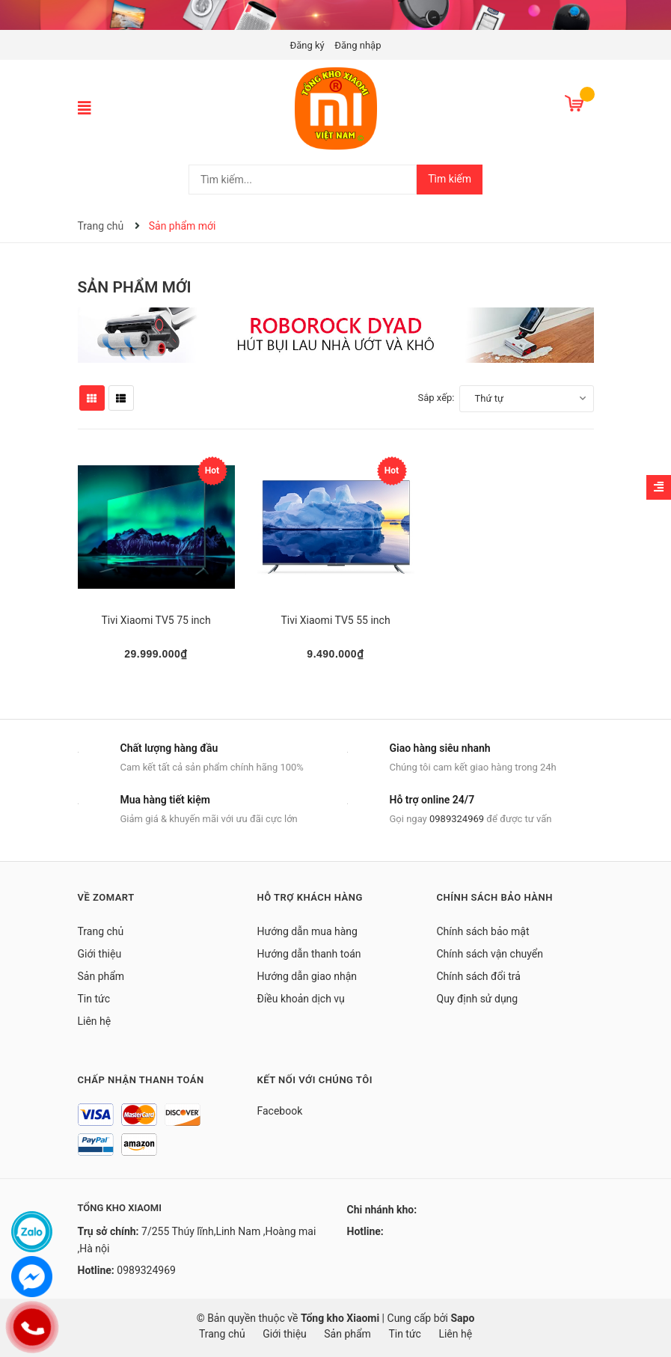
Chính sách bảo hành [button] (495, 897)
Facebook (280, 1111)
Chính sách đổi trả (479, 976)
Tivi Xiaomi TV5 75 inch (155, 620)
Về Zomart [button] (106, 897)
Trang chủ (101, 931)
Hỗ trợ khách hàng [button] (310, 897)
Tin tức (94, 999)
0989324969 (456, 818)
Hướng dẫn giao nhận (307, 976)
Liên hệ (94, 1021)
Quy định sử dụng (477, 999)
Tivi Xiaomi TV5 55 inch (335, 620)
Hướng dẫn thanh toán (309, 954)
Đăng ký (307, 45)
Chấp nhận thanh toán (141, 1079)
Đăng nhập (357, 45)
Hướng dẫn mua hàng (307, 931)
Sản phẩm (101, 976)
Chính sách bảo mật (483, 931)
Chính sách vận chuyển (490, 954)
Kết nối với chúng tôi (315, 1079)
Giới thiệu (100, 954)
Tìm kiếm (449, 179)
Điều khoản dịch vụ (301, 999)
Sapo (462, 1318)
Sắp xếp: (436, 397)
